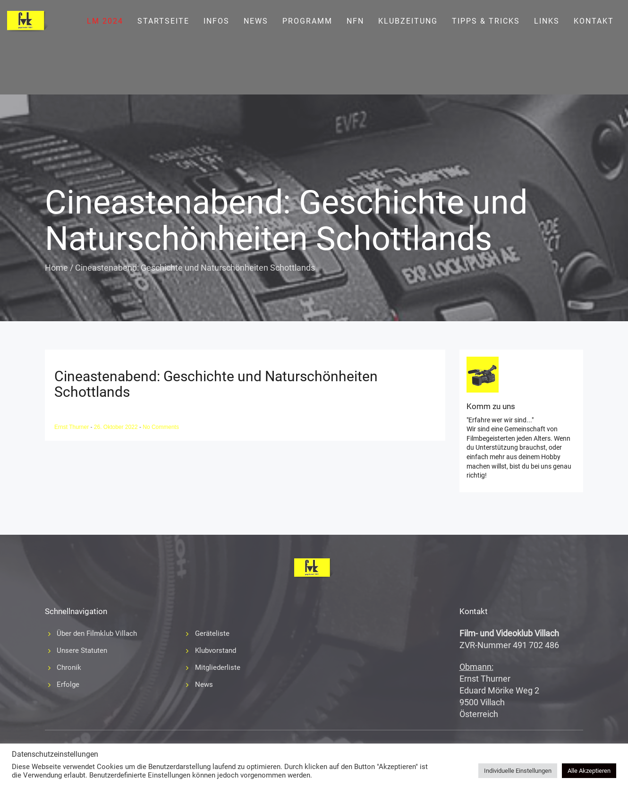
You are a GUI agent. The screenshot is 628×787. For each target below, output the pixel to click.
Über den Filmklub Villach (97, 633)
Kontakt (594, 21)
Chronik (69, 667)
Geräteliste (212, 633)
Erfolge (68, 684)
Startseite (163, 21)
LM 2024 (105, 21)
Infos (216, 21)
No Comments (161, 427)
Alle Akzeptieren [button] (589, 770)
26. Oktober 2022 (116, 427)
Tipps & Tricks (486, 21)
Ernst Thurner (72, 427)
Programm (307, 21)
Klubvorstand (215, 650)
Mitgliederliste (217, 667)
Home (56, 268)
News (256, 21)
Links (547, 21)
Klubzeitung (408, 21)
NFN (355, 21)
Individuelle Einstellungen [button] (518, 770)
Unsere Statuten (82, 650)
